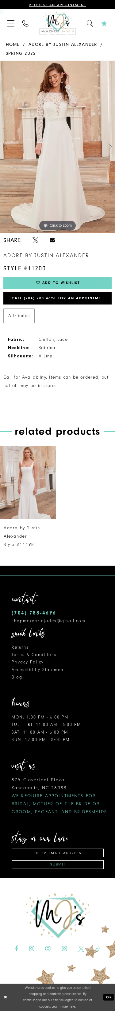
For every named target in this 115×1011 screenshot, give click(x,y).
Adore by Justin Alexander (63, 44)
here (72, 1007)
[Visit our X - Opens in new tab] (81, 948)
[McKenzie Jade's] (57, 23)
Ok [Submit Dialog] (109, 997)
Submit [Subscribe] (58, 864)
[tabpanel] (57, 147)
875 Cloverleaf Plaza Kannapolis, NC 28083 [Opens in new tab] (59, 795)
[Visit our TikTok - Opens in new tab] (98, 948)
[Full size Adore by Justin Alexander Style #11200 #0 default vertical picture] (57, 147)
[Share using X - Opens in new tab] (35, 240)
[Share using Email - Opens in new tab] (52, 240)
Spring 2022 (21, 53)
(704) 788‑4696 (34, 613)
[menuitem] (11, 23)
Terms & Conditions (34, 654)
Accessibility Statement (38, 669)
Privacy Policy (28, 662)
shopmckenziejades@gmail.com (49, 620)
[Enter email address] (58, 853)
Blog (17, 677)
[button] (11, 23)
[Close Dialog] (5, 997)
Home (13, 44)
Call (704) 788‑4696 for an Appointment (59, 298)
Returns (20, 647)
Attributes (19, 315)
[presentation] (28, 482)
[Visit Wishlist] (104, 23)
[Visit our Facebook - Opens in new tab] (16, 948)
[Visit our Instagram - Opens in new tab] (32, 948)
